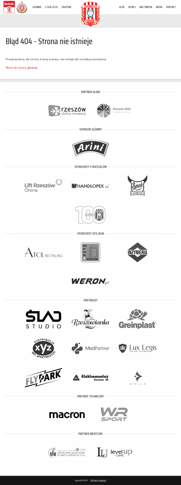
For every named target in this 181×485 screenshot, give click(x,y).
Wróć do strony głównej (21, 67)
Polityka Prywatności (98, 480)
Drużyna (66, 7)
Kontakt (171, 7)
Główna (37, 7)
